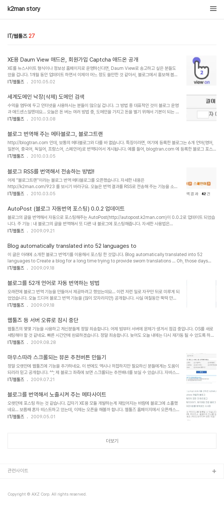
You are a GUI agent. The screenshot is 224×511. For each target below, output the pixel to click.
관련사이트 (18, 470)
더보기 (112, 441)
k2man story (24, 9)
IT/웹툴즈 (16, 81)
